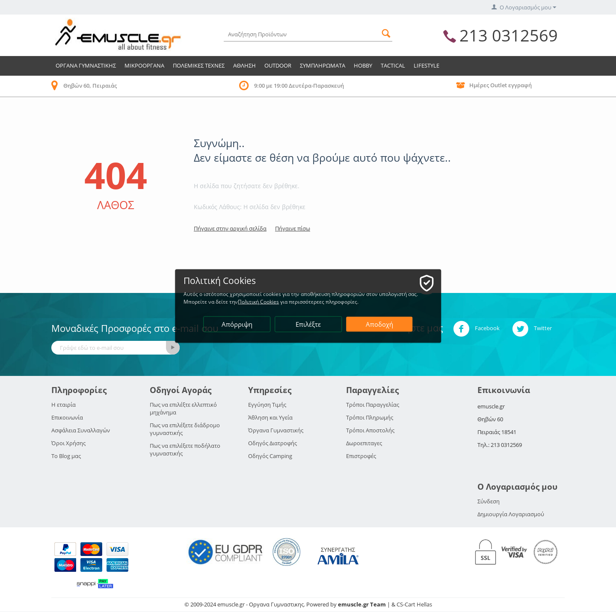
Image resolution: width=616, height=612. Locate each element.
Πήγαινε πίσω (292, 228)
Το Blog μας (66, 456)
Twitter (532, 329)
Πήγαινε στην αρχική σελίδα (230, 228)
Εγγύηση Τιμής (267, 404)
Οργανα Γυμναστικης (86, 65)
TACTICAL (393, 65)
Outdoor (277, 65)
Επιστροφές (361, 456)
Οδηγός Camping (270, 456)
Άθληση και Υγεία (270, 417)
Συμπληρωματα (322, 65)
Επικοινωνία (67, 417)
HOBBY (363, 65)
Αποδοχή (379, 324)
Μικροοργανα (144, 65)
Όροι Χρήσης (68, 443)
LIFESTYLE (426, 65)
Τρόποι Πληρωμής (369, 417)
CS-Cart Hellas (414, 604)
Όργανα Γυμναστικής (275, 430)
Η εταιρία (63, 404)
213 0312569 (508, 35)
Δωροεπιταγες (364, 443)
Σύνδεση (488, 501)
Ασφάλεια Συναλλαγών (80, 430)
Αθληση (244, 65)
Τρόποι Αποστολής (370, 430)
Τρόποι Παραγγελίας (372, 404)
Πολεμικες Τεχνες (199, 65)
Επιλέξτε (308, 324)
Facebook (476, 329)
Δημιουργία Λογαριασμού (510, 514)
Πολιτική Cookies (258, 301)
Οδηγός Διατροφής (272, 443)
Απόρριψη (237, 324)
